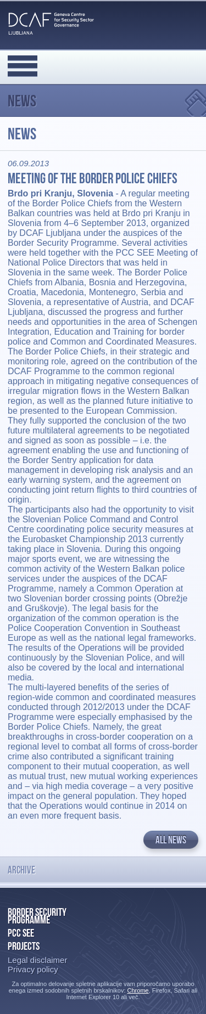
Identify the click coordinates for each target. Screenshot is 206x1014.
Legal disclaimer (37, 960)
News (22, 101)
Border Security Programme (37, 915)
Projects (24, 946)
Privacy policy (33, 969)
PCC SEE (21, 933)
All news (170, 840)
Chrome (138, 990)
